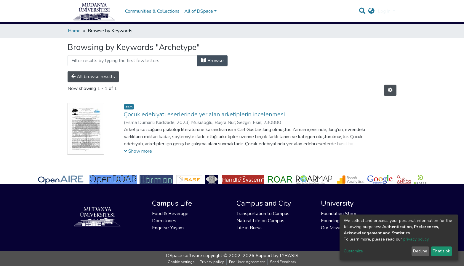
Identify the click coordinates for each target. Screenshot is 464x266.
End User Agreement (247, 262)
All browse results (93, 82)
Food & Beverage (170, 213)
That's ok (441, 251)
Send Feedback (283, 262)
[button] (371, 14)
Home (74, 36)
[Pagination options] (390, 96)
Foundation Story (338, 213)
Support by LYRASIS (277, 255)
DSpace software (184, 255)
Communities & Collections (152, 14)
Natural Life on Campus (260, 220)
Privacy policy (212, 262)
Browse (212, 66)
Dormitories (164, 220)
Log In (385, 14)
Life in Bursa (249, 228)
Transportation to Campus (262, 213)
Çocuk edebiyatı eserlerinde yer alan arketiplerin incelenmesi (204, 120)
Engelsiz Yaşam (168, 228)
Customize (353, 251)
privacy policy (415, 239)
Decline (420, 251)
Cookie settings (181, 262)
